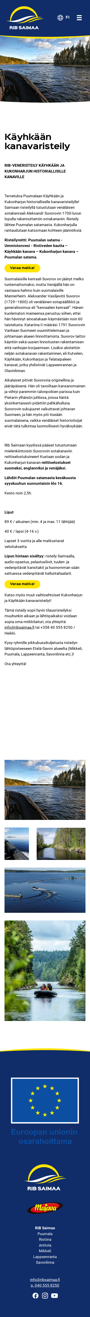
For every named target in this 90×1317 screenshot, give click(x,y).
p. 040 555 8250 (45, 1285)
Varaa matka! (22, 268)
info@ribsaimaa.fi (19, 627)
